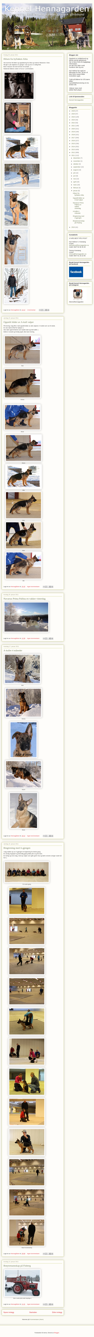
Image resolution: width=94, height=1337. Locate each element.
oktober (76, 164)
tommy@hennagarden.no (77, 254)
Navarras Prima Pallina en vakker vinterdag (24, 598)
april (75, 182)
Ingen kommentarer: (33, 586)
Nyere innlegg (8, 1312)
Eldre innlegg (57, 1312)
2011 (73, 155)
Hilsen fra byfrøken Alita (15, 59)
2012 (73, 152)
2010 (73, 227)
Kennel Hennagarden (76, 100)
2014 (73, 146)
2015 (73, 143)
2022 (73, 123)
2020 (73, 129)
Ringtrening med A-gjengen (16, 848)
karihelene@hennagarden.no (79, 245)
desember (76, 158)
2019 (73, 132)
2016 (73, 140)
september (77, 167)
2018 (73, 134)
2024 (73, 117)
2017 (73, 138)
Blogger (56, 1333)
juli (74, 173)
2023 (73, 120)
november (76, 161)
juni (74, 176)
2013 (73, 149)
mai (74, 179)
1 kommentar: (31, 310)
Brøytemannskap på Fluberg (17, 1265)
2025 (73, 114)
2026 (73, 111)
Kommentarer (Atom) (37, 1319)
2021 (73, 126)
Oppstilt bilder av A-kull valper (18, 322)
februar (75, 188)
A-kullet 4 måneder (12, 650)
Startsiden (33, 1312)
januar (75, 191)
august (75, 170)
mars (75, 185)
